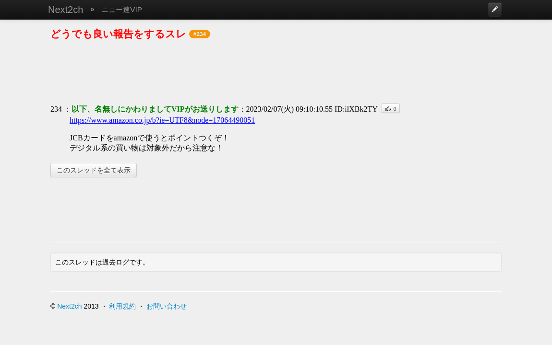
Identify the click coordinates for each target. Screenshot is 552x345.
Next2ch (65, 9)
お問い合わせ (166, 306)
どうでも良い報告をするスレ (118, 33)
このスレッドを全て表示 (94, 170)
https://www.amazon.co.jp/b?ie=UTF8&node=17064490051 (162, 120)
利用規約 (122, 306)
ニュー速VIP (121, 9)
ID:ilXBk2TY (356, 109)
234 (56, 109)
